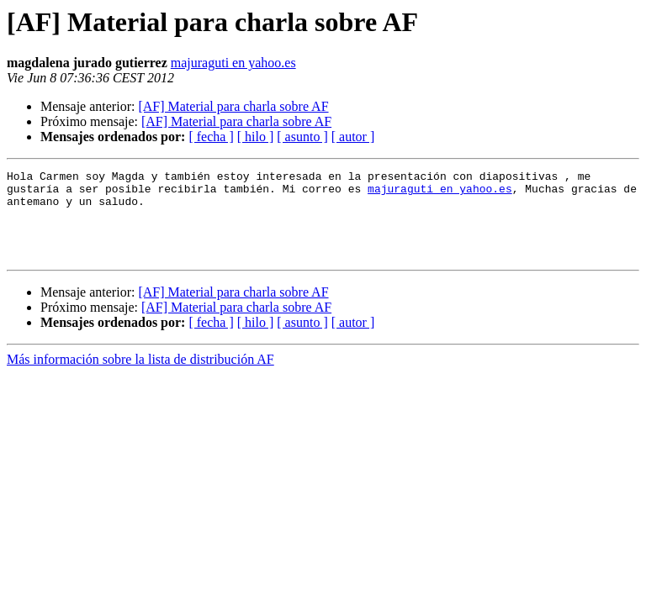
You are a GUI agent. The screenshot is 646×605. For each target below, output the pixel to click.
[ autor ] (353, 136)
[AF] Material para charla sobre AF (233, 106)
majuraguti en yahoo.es (233, 62)
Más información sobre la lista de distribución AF (140, 377)
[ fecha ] (210, 136)
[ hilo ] (255, 136)
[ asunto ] (302, 136)
